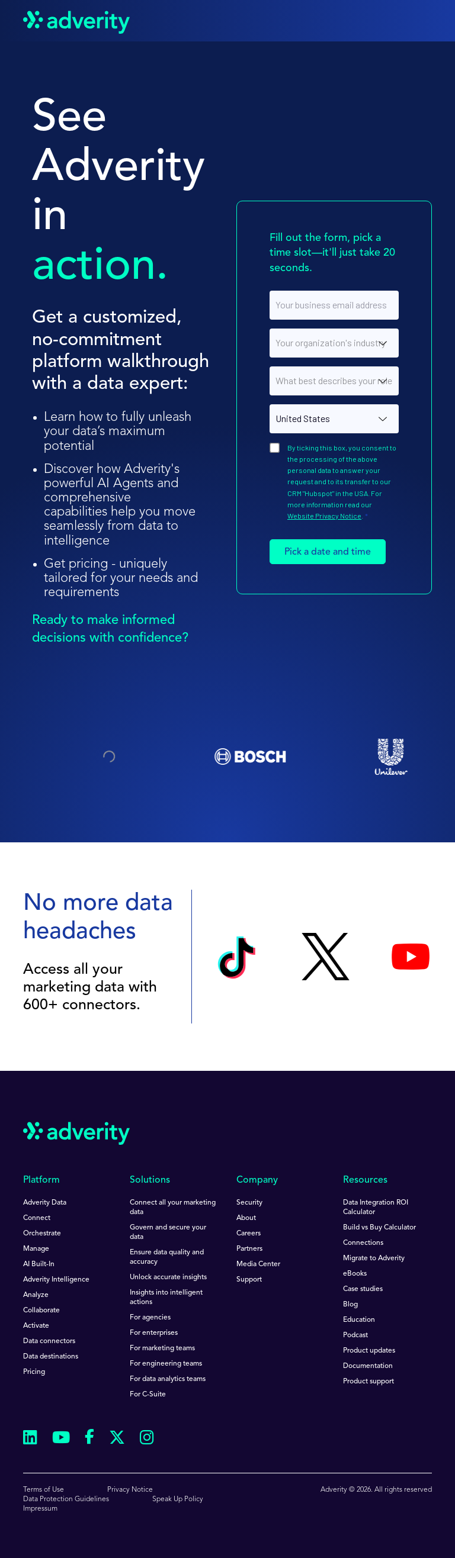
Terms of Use (43, 1489)
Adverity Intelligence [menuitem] (56, 1279)
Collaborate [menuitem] (41, 1310)
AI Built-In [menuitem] (39, 1264)
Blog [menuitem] (350, 1304)
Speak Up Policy (177, 1499)
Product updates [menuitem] (369, 1350)
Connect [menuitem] (36, 1218)
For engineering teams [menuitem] (166, 1363)
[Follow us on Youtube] (61, 1439)
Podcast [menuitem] (355, 1335)
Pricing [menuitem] (34, 1372)
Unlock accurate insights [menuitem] (168, 1277)
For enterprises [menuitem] (154, 1333)
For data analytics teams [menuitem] (168, 1379)
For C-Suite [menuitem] (148, 1394)
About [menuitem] (246, 1218)
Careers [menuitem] (248, 1233)
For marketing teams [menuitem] (162, 1348)
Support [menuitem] (249, 1279)
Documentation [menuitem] (368, 1366)
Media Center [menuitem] (258, 1264)
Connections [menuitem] (363, 1243)
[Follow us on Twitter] (117, 1439)
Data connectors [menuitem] (49, 1341)
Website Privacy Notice (324, 515)
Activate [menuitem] (36, 1326)
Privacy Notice (130, 1489)
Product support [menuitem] (368, 1381)
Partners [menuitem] (249, 1249)
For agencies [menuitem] (150, 1317)
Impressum (40, 1508)
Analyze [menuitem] (36, 1295)
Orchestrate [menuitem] (42, 1233)
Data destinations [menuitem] (50, 1356)
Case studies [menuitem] (363, 1289)
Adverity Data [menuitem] (44, 1202)
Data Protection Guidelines (66, 1499)
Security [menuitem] (249, 1202)
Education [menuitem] (359, 1320)
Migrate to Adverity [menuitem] (374, 1258)
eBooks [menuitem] (355, 1273)
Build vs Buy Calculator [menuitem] (379, 1227)
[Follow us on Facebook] (89, 1439)
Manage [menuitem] (36, 1249)
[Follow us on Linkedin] (30, 1439)
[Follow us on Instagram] (147, 1439)
